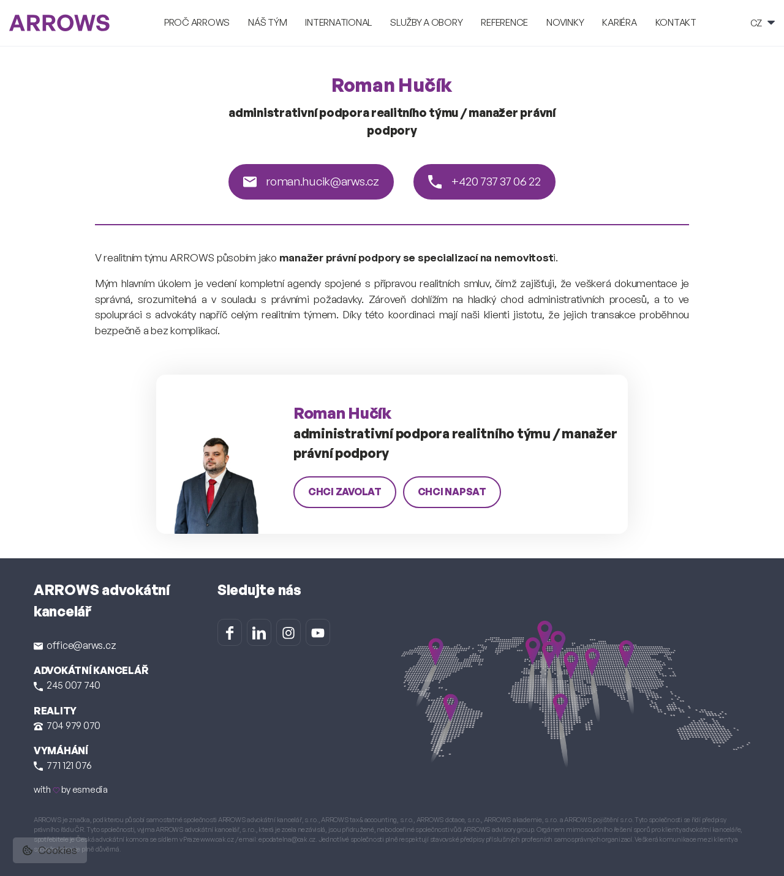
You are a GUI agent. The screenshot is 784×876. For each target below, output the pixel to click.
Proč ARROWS (197, 22)
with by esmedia (71, 789)
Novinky (565, 22)
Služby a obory (426, 22)
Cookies (50, 850)
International (338, 22)
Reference (504, 22)
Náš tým (267, 22)
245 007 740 (67, 685)
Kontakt (675, 22)
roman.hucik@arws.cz (311, 181)
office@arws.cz (75, 645)
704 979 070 (67, 725)
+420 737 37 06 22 (484, 181)
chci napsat (452, 491)
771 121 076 (63, 765)
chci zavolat (345, 491)
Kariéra (619, 22)
